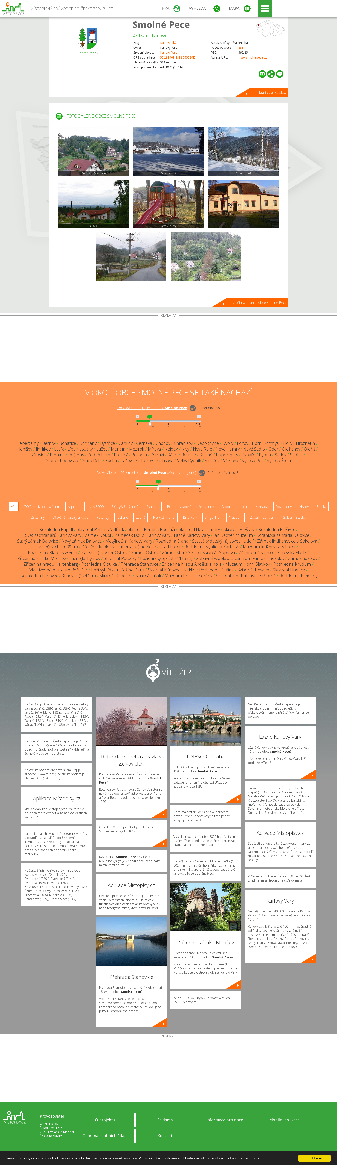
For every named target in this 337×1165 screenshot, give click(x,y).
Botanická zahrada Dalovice (283, 535)
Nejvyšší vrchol (164, 517)
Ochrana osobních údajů (105, 1135)
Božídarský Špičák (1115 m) (166, 558)
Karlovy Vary (168, 52)
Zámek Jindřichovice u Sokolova (287, 541)
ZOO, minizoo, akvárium (42, 506)
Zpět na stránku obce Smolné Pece (260, 302)
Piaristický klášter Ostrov (104, 552)
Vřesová (230, 460)
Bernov (49, 443)
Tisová (167, 460)
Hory (287, 443)
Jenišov (25, 449)
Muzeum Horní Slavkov (247, 564)
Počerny (76, 455)
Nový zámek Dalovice (82, 541)
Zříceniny (38, 517)
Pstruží (157, 455)
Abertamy (29, 443)
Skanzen (152, 506)
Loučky (86, 449)
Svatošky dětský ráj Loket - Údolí (223, 541)
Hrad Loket (170, 547)
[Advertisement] (168, 350)
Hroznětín (305, 443)
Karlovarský (168, 43)
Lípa (71, 449)
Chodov (163, 443)
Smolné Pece (161, 24)
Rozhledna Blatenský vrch (52, 552)
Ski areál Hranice (289, 570)
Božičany (88, 443)
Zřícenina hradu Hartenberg (50, 564)
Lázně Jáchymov (84, 558)
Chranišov (183, 443)
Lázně (140, 517)
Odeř (273, 449)
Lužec (101, 449)
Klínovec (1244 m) (79, 576)
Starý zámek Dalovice (37, 541)
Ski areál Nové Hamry (199, 529)
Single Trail (213, 517)
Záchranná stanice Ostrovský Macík (272, 552)
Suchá (111, 460)
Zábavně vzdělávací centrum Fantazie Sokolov (240, 558)
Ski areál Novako (253, 570)
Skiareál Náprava (218, 552)
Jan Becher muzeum (233, 535)
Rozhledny (284, 506)
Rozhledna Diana (172, 541)
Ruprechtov (227, 455)
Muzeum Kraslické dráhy (188, 576)
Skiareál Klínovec (116, 576)
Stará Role (92, 460)
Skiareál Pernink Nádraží (151, 529)
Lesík (59, 449)
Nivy (185, 449)
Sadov (280, 455)
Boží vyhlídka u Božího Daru (117, 570)
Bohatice (68, 443)
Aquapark (75, 506)
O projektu (105, 1119)
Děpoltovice (207, 443)
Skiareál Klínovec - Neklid (172, 570)
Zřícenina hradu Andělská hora (192, 564)
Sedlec (296, 455)
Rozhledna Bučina (216, 570)
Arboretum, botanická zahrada (245, 506)
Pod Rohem (99, 455)
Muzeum (235, 517)
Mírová (154, 449)
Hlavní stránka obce (272, 92)
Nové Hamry (228, 449)
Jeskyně (122, 517)
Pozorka (139, 455)
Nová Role (202, 449)
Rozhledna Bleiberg (298, 576)
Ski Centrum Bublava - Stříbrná (246, 576)
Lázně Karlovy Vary (192, 535)
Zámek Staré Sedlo (180, 552)
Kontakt (165, 1135)
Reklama (165, 1119)
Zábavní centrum (263, 517)
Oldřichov (291, 449)
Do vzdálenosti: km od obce (152, 407)
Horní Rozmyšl (266, 443)
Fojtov (242, 443)
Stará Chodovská (62, 460)
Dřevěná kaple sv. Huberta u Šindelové (118, 547)
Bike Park (190, 517)
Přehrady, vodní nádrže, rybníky (190, 506)
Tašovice (129, 460)
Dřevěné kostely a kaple (70, 517)
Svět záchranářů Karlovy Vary (53, 535)
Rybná (265, 455)
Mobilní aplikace (284, 1119)
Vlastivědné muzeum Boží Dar (58, 570)
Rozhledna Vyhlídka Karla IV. (211, 547)
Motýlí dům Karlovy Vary (129, 541)
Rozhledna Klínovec (39, 576)
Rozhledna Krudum (292, 564)
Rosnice (188, 455)
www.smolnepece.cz (252, 57)
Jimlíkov (43, 449)
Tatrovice (149, 460)
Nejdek (171, 449)
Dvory (227, 443)
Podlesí (121, 455)
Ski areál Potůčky (120, 558)
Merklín (118, 449)
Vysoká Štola (279, 460)
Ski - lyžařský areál (125, 506)
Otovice (39, 455)
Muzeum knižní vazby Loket (269, 547)
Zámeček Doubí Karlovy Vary (142, 535)
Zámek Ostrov (144, 552)
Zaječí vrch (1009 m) (58, 547)
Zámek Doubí (98, 535)
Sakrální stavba (294, 517)
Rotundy (102, 517)
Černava (144, 443)
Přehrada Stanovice (139, 564)
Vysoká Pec (252, 460)
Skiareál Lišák (148, 576)
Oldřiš (309, 449)
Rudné (206, 455)
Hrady (304, 506)
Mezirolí (136, 449)
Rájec (173, 455)
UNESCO (97, 506)
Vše (13, 506)
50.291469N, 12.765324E (177, 57)
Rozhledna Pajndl (56, 529)
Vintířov (212, 460)
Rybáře (248, 455)
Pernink (57, 455)
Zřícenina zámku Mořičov (41, 558)
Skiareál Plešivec (239, 529)
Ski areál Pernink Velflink (100, 529)
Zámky (321, 506)
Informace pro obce (224, 1119)
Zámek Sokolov (302, 558)
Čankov (126, 443)
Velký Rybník (189, 460)
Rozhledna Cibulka (99, 564)
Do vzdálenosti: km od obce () (146, 472)
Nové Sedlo (254, 449)
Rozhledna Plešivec (277, 529)
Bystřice (107, 443)
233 (241, 47)
